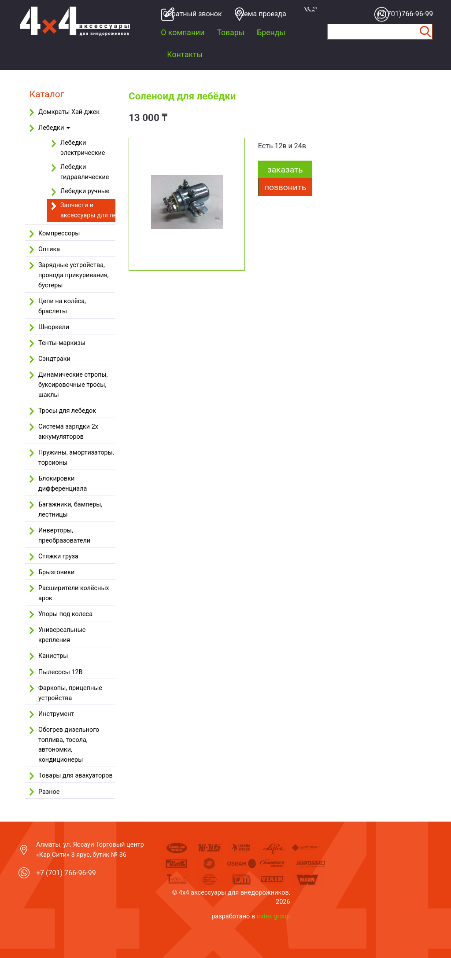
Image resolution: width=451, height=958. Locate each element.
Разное (48, 792)
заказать (285, 170)
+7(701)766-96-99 (403, 14)
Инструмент (56, 714)
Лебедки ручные (85, 191)
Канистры (53, 656)
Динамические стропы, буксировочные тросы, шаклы (73, 385)
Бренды (271, 32)
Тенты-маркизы (61, 343)
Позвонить (285, 187)
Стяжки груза (58, 556)
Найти (425, 31)
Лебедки (54, 128)
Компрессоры (59, 233)
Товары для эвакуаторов (75, 775)
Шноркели (53, 327)
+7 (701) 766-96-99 (66, 873)
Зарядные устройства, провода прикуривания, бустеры (73, 275)
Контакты (185, 54)
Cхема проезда (261, 14)
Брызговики (56, 572)
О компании (182, 32)
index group (273, 916)
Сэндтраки (54, 359)
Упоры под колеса (65, 614)
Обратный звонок (190, 14)
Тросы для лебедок (67, 411)
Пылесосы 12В (60, 672)
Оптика (49, 249)
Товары (230, 32)
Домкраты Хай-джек (69, 112)
